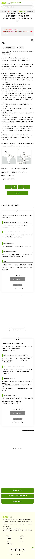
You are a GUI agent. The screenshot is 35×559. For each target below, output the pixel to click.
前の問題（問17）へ (17, 490)
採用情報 (9, 538)
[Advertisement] (17, 468)
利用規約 (9, 541)
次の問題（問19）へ (17, 501)
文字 (17, 47)
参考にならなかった (17, 284)
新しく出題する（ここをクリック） (19, 31)
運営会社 (9, 536)
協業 (21, 538)
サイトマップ (9, 543)
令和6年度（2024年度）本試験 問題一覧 (17, 496)
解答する (17, 193)
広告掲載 (22, 536)
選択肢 (3, 47)
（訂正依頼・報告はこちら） (6, 54)
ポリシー (22, 541)
